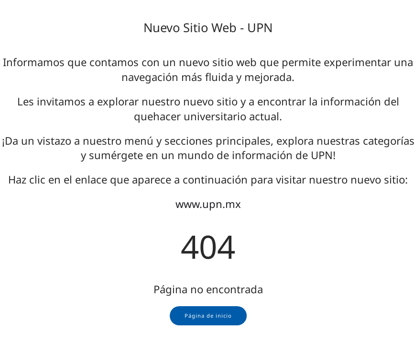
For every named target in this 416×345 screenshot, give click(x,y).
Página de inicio (208, 315)
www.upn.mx (208, 203)
